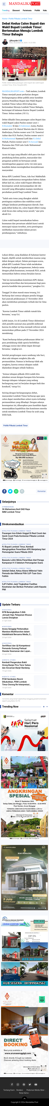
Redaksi (19, 1090)
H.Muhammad (8, 138)
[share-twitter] (10, 491)
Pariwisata (27, 10)
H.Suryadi (33, 141)
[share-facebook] (4, 491)
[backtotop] (24, 1099)
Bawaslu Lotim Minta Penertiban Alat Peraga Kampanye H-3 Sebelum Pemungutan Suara (23, 561)
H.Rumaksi (7, 125)
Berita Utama (10, 660)
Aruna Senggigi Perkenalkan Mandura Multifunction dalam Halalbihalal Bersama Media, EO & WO (17, 632)
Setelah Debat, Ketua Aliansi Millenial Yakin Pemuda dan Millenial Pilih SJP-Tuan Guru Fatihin (22, 573)
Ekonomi (16, 10)
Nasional (8, 610)
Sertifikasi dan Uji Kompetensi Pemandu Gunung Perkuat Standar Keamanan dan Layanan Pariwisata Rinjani (17, 648)
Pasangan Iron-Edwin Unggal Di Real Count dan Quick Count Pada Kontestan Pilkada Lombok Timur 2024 (24, 536)
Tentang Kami (9, 1090)
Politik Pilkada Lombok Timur (15, 426)
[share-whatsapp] (16, 491)
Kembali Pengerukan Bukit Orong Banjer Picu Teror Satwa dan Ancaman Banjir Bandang (16, 665)
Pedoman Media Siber (35, 1090)
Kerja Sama (23, 1093)
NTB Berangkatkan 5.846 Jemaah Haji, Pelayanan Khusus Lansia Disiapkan (17, 615)
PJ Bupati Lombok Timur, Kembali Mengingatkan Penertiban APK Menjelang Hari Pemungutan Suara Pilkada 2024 (23, 549)
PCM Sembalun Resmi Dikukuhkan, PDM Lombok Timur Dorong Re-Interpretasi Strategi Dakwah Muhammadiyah (15, 682)
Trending (5, 10)
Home (4, 19)
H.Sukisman (24, 125)
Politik (37, 10)
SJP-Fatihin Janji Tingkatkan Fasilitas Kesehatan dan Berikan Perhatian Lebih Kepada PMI (24, 587)
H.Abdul (37, 138)
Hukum (46, 10)
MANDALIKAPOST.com (13, 91)
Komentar (41, 491)
